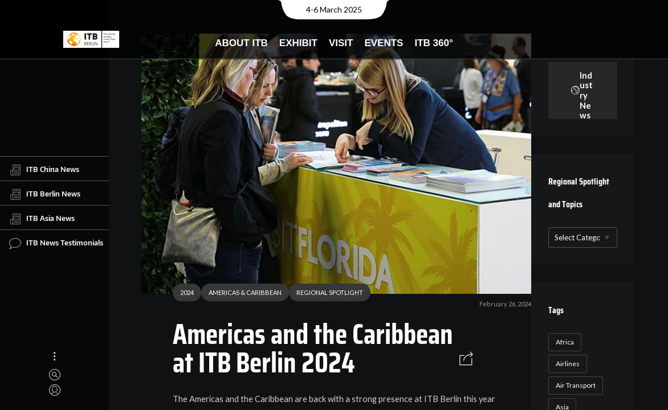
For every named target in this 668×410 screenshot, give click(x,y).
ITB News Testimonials (56, 243)
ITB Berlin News (44, 194)
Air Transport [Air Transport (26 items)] (574, 385)
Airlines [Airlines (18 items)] (566, 363)
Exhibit (298, 43)
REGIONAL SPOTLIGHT (325, 294)
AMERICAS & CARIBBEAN (240, 294)
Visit (341, 43)
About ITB (241, 43)
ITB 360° (433, 43)
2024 (182, 294)
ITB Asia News (42, 218)
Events (383, 43)
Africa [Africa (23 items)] (563, 342)
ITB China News (44, 169)
